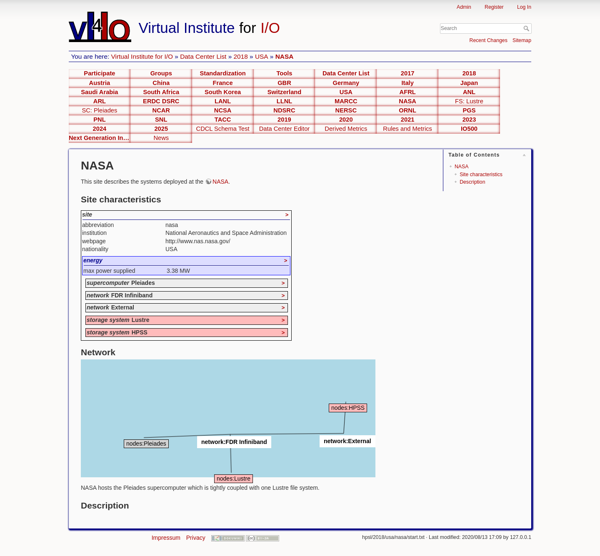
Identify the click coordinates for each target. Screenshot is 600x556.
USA (261, 56)
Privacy (195, 537)
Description (472, 182)
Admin (464, 7)
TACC (223, 119)
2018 (241, 56)
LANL (223, 101)
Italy (407, 83)
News (161, 138)
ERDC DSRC (161, 101)
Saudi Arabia (99, 92)
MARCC (346, 101)
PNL (99, 119)
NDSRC (284, 110)
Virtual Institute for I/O (142, 56)
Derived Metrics (346, 128)
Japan (469, 83)
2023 (469, 119)
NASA (284, 56)
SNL (161, 119)
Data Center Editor (284, 128)
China (161, 83)
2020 (346, 119)
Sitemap (521, 40)
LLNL (284, 101)
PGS (468, 110)
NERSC (346, 110)
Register (494, 7)
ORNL (407, 110)
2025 (161, 128)
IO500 (469, 128)
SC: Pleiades (99, 110)
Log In (524, 7)
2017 (408, 73)
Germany (345, 83)
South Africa (161, 92)
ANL (469, 92)
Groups (161, 73)
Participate (99, 73)
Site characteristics (481, 174)
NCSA (223, 110)
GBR (284, 83)
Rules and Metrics (407, 128)
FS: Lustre (469, 101)
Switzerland (285, 92)
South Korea (223, 92)
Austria (99, 83)
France (223, 83)
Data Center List (203, 56)
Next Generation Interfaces (99, 138)
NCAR (161, 110)
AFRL (408, 92)
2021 (408, 119)
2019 (284, 119)
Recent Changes (489, 40)
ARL (99, 101)
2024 (100, 128)
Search (527, 28)
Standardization (223, 73)
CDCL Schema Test (223, 128)
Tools (284, 73)
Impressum (166, 537)
